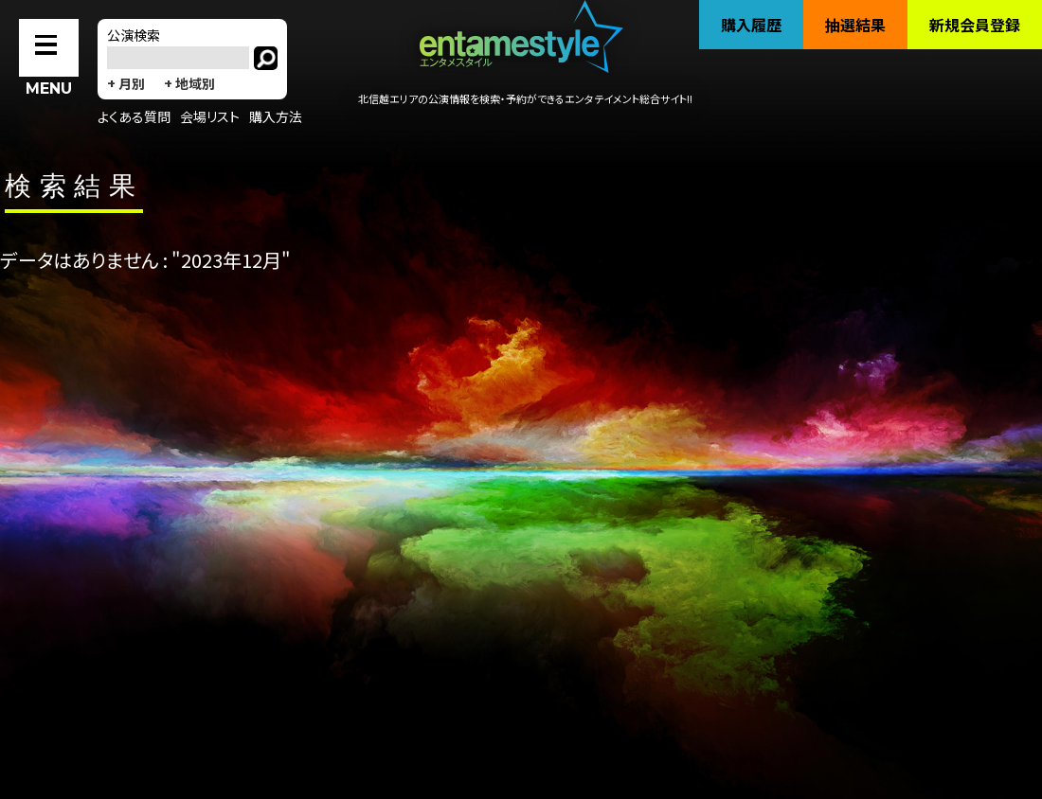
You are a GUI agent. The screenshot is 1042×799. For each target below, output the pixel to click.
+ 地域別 (189, 83)
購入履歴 (751, 24)
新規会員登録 (974, 24)
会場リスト (210, 116)
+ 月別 (126, 83)
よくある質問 (134, 116)
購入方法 (275, 116)
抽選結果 (855, 24)
